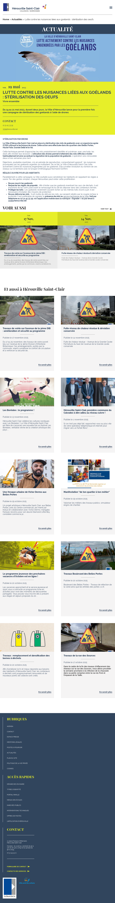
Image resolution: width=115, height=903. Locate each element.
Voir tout (106, 209)
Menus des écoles (14, 800)
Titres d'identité (14, 789)
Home (6, 19)
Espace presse (13, 737)
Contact (10, 732)
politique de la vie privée (17, 763)
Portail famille (13, 795)
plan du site (12, 758)
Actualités (17, 19)
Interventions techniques (18, 811)
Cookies (10, 769)
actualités (11, 753)
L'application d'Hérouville (17, 821)
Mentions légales (14, 742)
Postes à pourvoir (14, 747)
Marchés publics (14, 805)
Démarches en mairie (15, 784)
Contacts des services (18, 871)
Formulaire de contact (18, 867)
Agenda (10, 726)
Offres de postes (14, 816)
